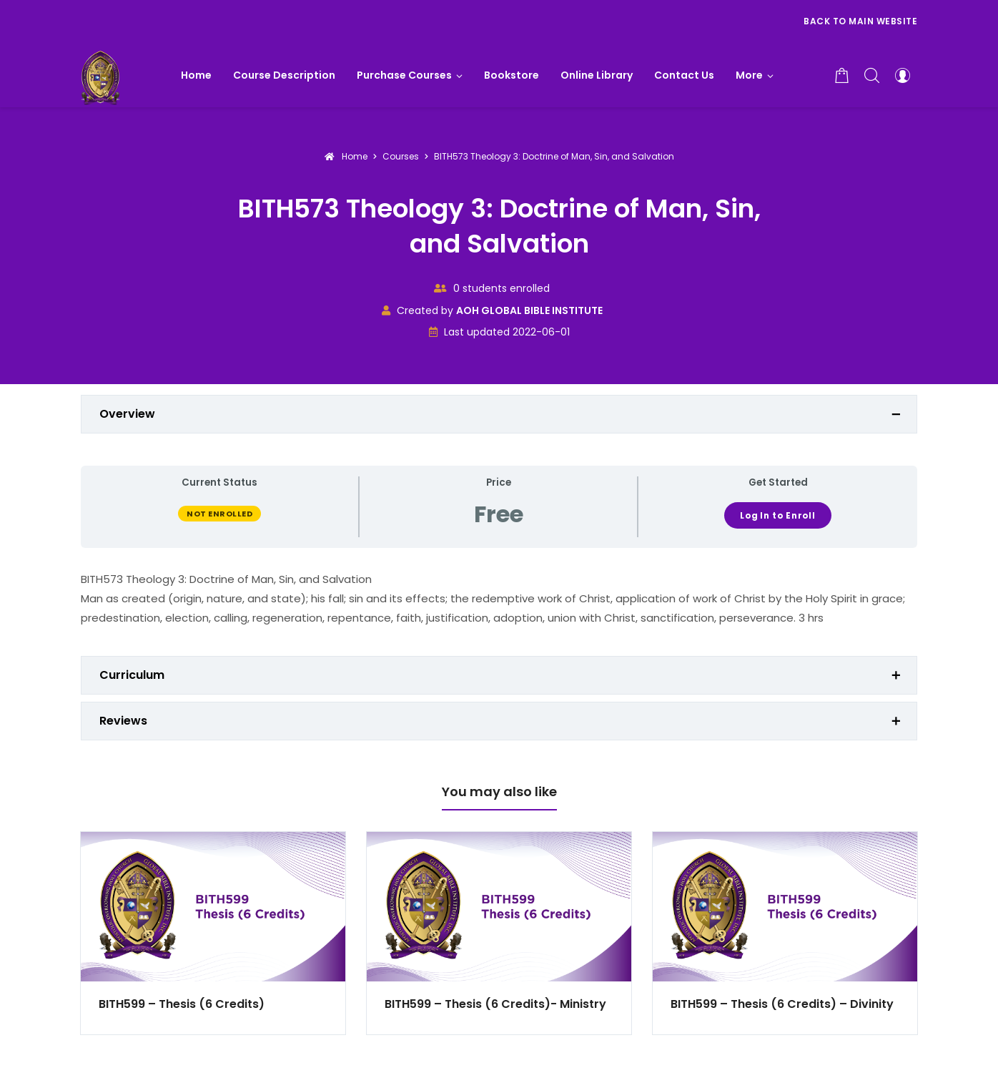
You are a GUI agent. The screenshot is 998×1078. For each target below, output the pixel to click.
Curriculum (131, 675)
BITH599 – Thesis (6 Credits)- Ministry (495, 1004)
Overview (127, 414)
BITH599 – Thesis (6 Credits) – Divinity (782, 1004)
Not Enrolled (219, 513)
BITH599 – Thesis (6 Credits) (182, 1004)
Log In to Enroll (778, 515)
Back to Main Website (860, 21)
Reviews (123, 720)
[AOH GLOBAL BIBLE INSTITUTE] (100, 75)
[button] (754, 75)
